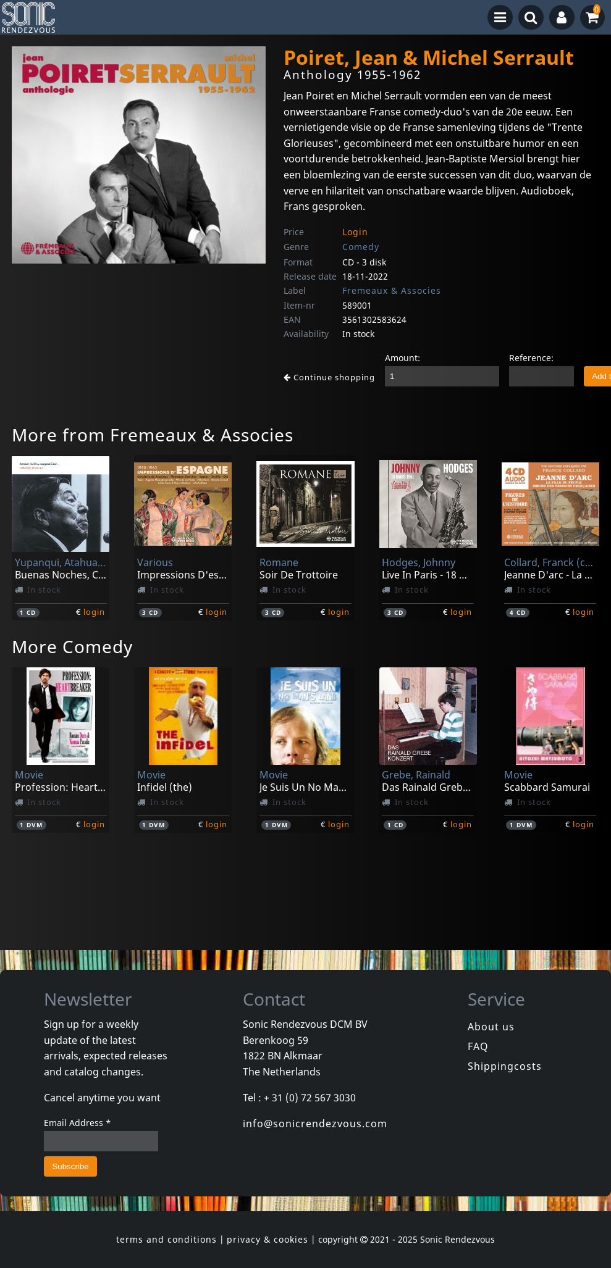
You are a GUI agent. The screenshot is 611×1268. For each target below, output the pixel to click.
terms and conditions (166, 1239)
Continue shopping (329, 377)
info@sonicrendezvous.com (315, 1123)
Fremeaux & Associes (391, 290)
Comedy (360, 246)
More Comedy (72, 646)
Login (355, 232)
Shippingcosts (505, 1066)
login (94, 611)
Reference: (531, 358)
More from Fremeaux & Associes (152, 434)
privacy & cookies (267, 1239)
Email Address (77, 1122)
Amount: (402, 358)
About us (491, 1026)
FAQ (478, 1046)
